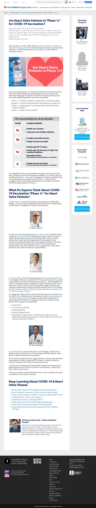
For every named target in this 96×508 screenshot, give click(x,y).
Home (6, 13)
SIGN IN (81, 2)
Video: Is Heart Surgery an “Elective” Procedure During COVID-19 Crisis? (37, 395)
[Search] (66, 2)
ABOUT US (7, 2)
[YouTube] (40, 460)
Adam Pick (25, 425)
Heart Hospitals (54, 473)
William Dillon (82, 91)
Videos (51, 475)
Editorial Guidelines (55, 495)
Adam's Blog (53, 477)
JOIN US (73, 2)
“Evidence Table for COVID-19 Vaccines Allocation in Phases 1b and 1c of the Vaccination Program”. (35, 290)
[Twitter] (37, 460)
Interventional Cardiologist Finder (55, 470)
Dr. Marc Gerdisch (43, 234)
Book (50, 480)
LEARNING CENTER (44, 7)
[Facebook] (88, 2)
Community (52, 462)
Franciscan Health (22, 236)
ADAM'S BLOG (80, 7)
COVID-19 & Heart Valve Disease (31, 13)
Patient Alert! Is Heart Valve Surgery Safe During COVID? (32, 404)
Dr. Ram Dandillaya (15, 352)
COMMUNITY (34, 7)
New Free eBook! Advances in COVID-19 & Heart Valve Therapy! (35, 392)
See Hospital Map (82, 137)
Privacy (51, 498)
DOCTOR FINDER (55, 7)
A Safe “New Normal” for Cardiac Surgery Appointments (32, 402)
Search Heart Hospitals (82, 209)
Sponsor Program (54, 493)
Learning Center (14, 13)
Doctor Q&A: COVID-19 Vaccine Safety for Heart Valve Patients (34, 390)
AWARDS (15, 2)
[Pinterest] (40, 462)
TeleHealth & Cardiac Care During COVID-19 (27, 400)
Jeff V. (82, 40)
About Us (52, 484)
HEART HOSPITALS (65, 7)
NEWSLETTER (88, 7)
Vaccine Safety (47, 13)
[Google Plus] (35, 462)
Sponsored (81, 157)
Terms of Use (53, 500)
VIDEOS (73, 7)
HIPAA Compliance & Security (55, 490)
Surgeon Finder (54, 466)
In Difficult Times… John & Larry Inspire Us (27, 397)
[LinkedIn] (37, 462)
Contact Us (52, 486)
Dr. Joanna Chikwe (15, 278)
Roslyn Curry (82, 66)
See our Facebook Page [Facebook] (19, 463)
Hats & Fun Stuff (54, 482)
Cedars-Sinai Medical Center (52, 278)
